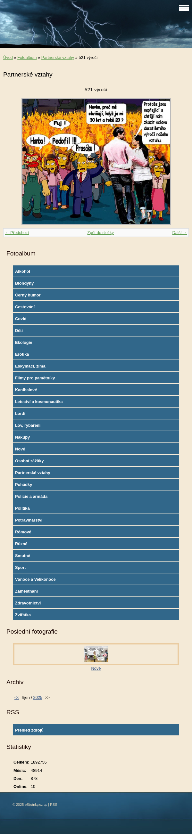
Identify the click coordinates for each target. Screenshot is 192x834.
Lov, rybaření (27, 425)
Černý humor (28, 295)
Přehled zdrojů (29, 730)
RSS (53, 804)
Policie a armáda (31, 496)
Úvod (8, 57)
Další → (179, 232)
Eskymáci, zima (30, 366)
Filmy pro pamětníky (35, 378)
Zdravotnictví (28, 603)
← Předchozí (17, 232)
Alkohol (22, 271)
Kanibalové (26, 389)
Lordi (20, 413)
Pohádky (23, 484)
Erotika (22, 354)
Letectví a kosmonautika (39, 401)
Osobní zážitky (29, 460)
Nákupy (22, 437)
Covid (21, 318)
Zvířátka (23, 614)
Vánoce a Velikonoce (35, 579)
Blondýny (24, 283)
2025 (37, 697)
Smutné (22, 555)
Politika (22, 508)
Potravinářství (28, 520)
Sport (20, 567)
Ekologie (23, 342)
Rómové (23, 532)
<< (16, 697)
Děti (19, 330)
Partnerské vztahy (57, 57)
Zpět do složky (100, 232)
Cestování (25, 306)
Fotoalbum (27, 57)
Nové (20, 449)
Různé (21, 543)
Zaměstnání (26, 591)
